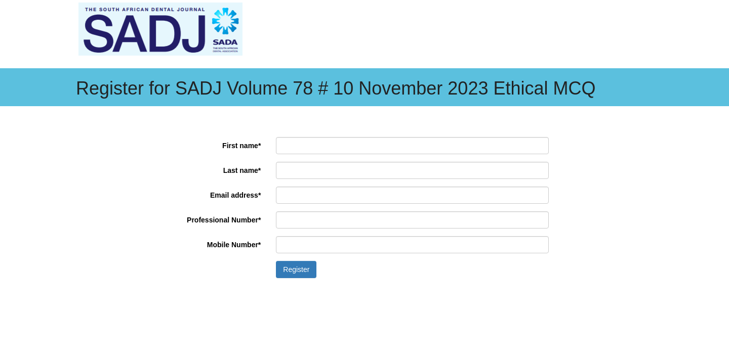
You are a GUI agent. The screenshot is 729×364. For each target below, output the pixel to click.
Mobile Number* (234, 245)
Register (296, 269)
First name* (241, 146)
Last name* (242, 170)
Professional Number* (224, 220)
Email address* (235, 195)
